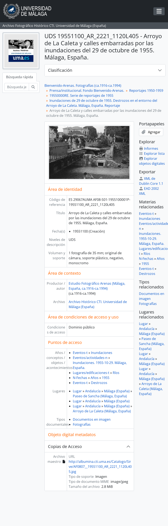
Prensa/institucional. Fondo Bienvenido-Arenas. (86, 90)
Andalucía (93, 391)
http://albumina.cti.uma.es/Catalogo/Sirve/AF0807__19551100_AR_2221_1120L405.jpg (100, 466)
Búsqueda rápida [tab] (19, 77)
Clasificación (60, 70)
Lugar (77, 391)
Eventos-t (80, 352)
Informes (148, 148)
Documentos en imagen (92, 419)
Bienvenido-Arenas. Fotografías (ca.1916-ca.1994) (82, 85)
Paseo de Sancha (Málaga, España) (100, 396)
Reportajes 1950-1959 (146, 90)
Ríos (116, 372)
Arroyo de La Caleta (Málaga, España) (102, 411)
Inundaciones (101, 352)
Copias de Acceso (65, 446)
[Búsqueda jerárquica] (16, 87)
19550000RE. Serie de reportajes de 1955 (81, 95)
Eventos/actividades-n (90, 357)
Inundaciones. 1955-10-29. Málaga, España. (151, 238)
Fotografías (82, 424)
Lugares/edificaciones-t (91, 372)
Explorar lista (152, 153)
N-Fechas (80, 377)
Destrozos (99, 382)
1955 (105, 377)
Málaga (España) (117, 391)
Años (95, 377)
